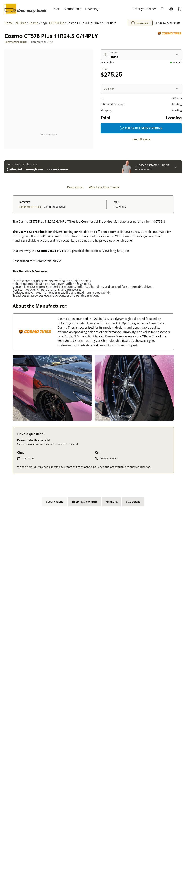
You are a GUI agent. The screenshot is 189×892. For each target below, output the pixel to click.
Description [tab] (75, 187)
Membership (72, 9)
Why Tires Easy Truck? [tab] (104, 187)
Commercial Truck (15, 42)
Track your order (144, 9)
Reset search (140, 23)
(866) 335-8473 (106, 458)
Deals (56, 9)
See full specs (141, 139)
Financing (91, 9)
